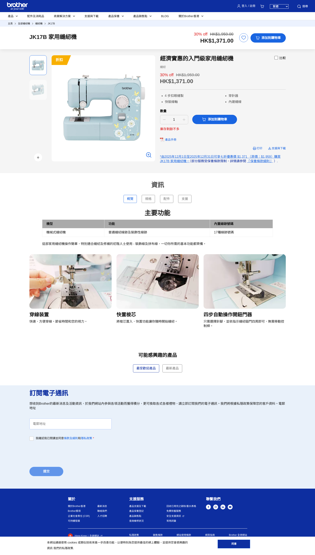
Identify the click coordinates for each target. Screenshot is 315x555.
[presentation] (60, 452)
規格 (148, 199)
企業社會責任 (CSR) (79, 516)
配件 (166, 199)
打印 (259, 148)
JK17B (51, 23)
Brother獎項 (74, 511)
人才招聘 (102, 516)
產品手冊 (170, 139)
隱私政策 (86, 438)
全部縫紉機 (24, 23)
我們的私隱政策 (63, 548)
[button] (38, 157)
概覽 (130, 199)
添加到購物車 (268, 38)
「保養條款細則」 (260, 161)
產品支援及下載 (137, 506)
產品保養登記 (136, 511)
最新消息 (102, 506)
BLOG (165, 16)
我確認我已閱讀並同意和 (65, 438)
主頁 (10, 23)
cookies (72, 542)
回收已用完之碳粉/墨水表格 (181, 506)
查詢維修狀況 (136, 520)
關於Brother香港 (76, 506)
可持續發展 (74, 520)
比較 (280, 57)
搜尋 (302, 6)
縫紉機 (39, 23)
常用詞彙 (171, 520)
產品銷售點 (135, 516)
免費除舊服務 (173, 511)
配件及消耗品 (35, 16)
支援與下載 (91, 16)
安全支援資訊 (173, 516)
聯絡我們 (102, 511)
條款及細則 (71, 438)
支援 (185, 199)
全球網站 (94, 535)
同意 (234, 545)
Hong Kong (77, 535)
